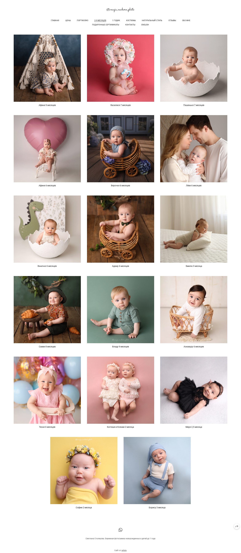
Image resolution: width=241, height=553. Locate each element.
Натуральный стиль (152, 20)
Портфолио (82, 20)
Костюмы (131, 20)
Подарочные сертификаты (105, 25)
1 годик (116, 20)
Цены (68, 20)
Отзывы (172, 20)
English (145, 25)
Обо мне (186, 20)
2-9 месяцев (100, 20)
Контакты (130, 25)
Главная (55, 20)
